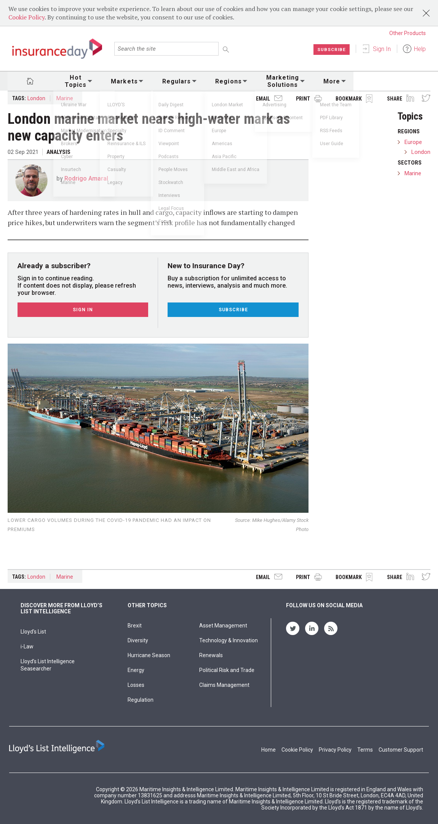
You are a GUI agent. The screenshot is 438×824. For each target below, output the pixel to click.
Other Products (407, 33)
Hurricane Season (149, 655)
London (36, 98)
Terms (365, 750)
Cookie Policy (26, 17)
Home (268, 750)
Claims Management (224, 685)
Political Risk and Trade (226, 670)
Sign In (382, 49)
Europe (413, 142)
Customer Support (401, 750)
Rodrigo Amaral (86, 178)
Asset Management (223, 625)
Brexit (135, 625)
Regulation (140, 700)
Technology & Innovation (228, 640)
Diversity (138, 640)
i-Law (27, 646)
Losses (136, 685)
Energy (136, 670)
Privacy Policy (335, 750)
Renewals (211, 655)
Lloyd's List (33, 632)
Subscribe (331, 49)
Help (420, 49)
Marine (64, 98)
